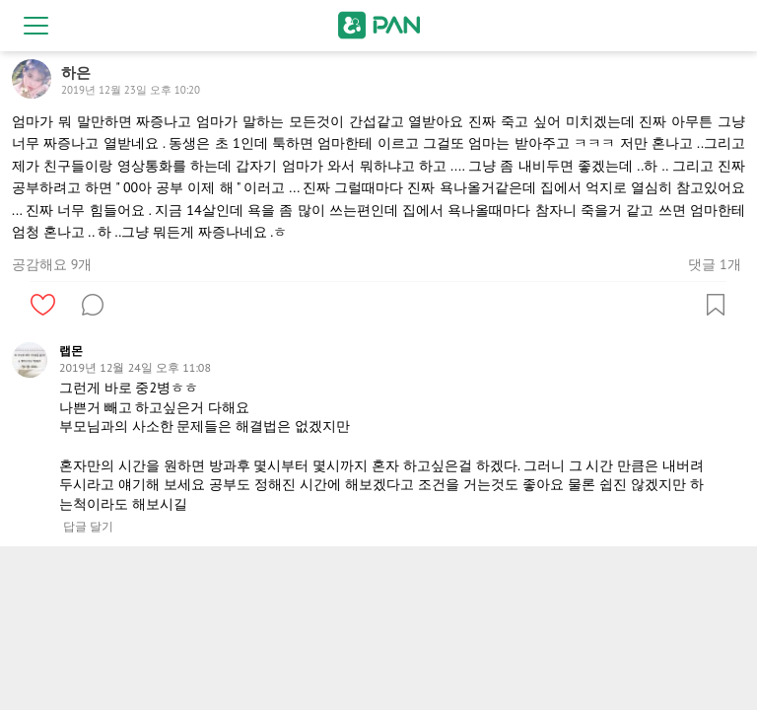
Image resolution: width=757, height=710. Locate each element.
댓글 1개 (714, 264)
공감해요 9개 (52, 264)
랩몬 (71, 350)
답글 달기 (88, 526)
